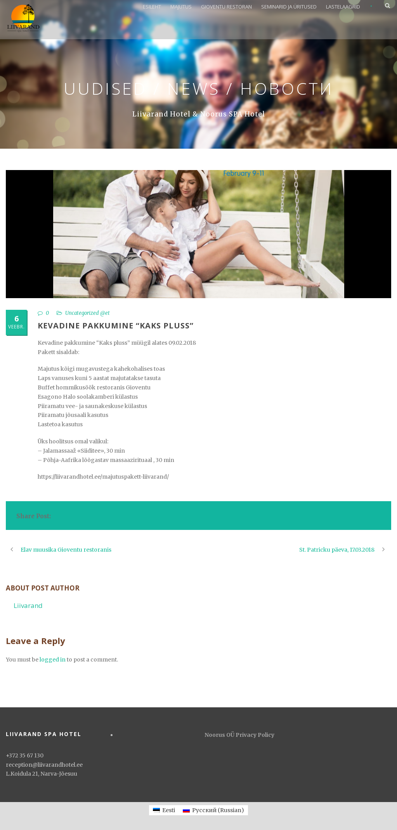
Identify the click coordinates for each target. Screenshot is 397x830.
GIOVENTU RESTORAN (226, 6)
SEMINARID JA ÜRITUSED (289, 6)
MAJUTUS (181, 6)
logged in (53, 659)
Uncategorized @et (87, 313)
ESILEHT (152, 6)
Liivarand (28, 605)
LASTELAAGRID (343, 6)
